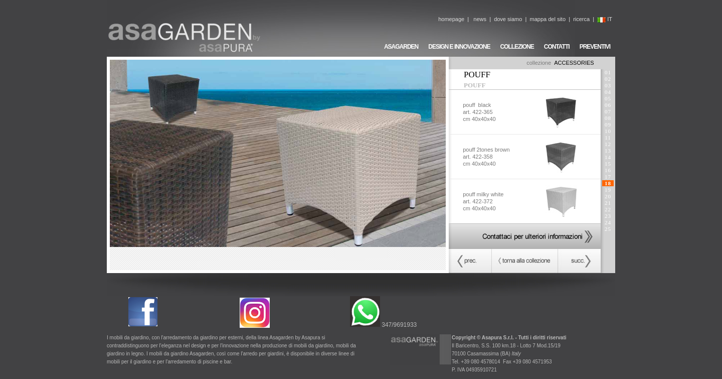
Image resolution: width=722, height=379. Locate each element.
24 (608, 222)
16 (608, 170)
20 (608, 196)
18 (608, 183)
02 (608, 79)
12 (608, 144)
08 (608, 118)
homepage (451, 19)
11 (608, 138)
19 (608, 190)
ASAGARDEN (401, 46)
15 (608, 164)
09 (608, 124)
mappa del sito (547, 19)
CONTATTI (557, 46)
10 (608, 131)
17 (608, 177)
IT (604, 19)
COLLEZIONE (516, 46)
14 (608, 157)
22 (608, 209)
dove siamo (508, 19)
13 (608, 151)
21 (608, 203)
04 (608, 92)
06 (608, 105)
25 (608, 229)
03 (608, 85)
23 (608, 216)
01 (608, 72)
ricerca (581, 19)
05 (608, 98)
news (479, 19)
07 (608, 111)
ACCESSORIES (574, 63)
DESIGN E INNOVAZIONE (459, 46)
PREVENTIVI (595, 46)
